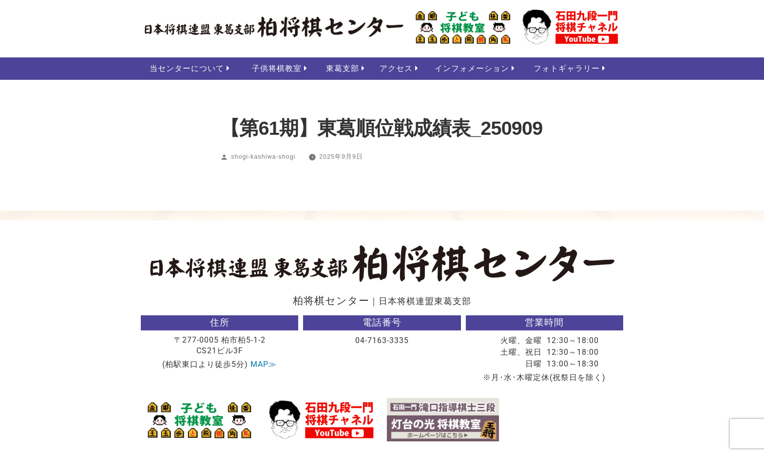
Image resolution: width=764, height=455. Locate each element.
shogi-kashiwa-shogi (263, 157)
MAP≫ (263, 364)
